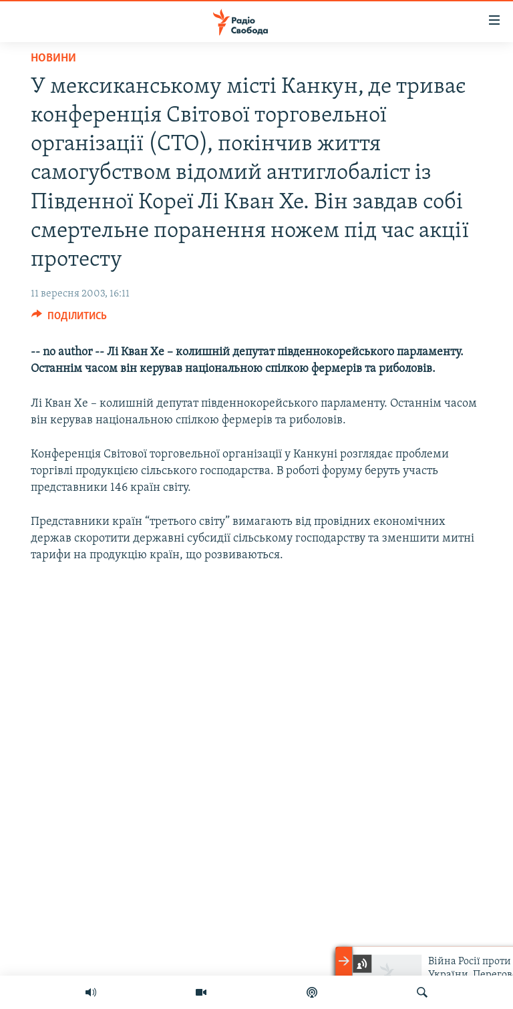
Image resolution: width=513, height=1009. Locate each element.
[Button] (69, 319)
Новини (53, 58)
